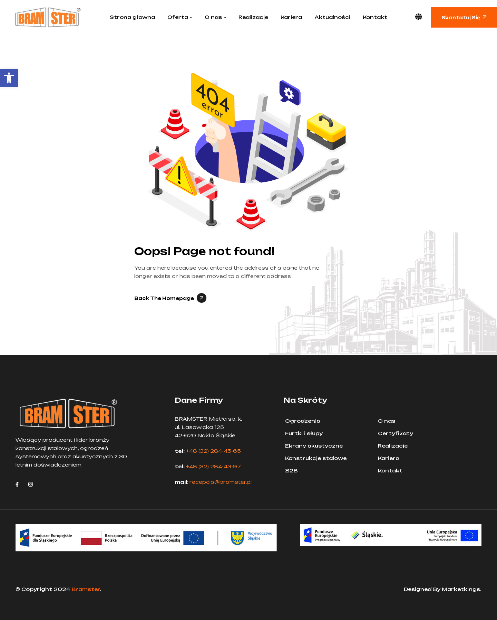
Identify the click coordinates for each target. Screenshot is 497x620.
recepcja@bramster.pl (220, 482)
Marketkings (461, 589)
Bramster (85, 589)
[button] (9, 78)
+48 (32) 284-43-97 (213, 466)
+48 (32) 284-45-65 (213, 451)
